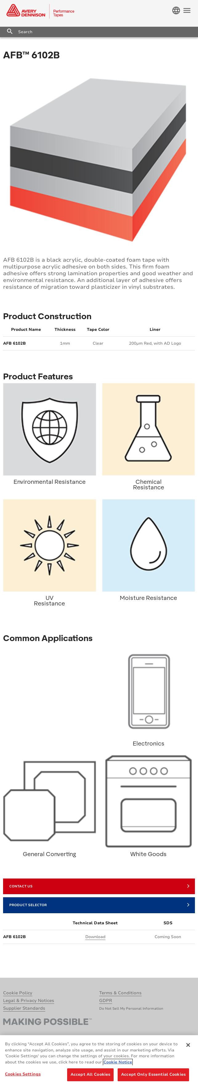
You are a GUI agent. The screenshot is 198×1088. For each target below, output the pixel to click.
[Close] (188, 1045)
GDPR (105, 1001)
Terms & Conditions (120, 993)
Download (95, 937)
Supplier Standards (24, 1008)
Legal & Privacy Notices (28, 1001)
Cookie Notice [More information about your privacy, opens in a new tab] (117, 1062)
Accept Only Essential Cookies (153, 1074)
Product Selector (99, 905)
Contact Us (99, 886)
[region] (99, 1061)
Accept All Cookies (90, 1074)
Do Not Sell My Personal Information (131, 1008)
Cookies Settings (23, 1074)
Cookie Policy (17, 993)
